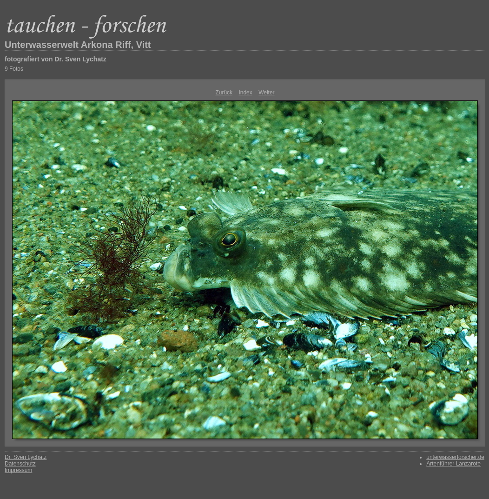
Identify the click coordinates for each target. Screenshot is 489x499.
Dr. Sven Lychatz (25, 457)
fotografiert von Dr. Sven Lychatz (55, 59)
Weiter (266, 92)
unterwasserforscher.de (455, 457)
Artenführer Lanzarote (453, 463)
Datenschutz (20, 463)
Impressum (18, 470)
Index (245, 92)
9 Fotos (14, 69)
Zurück (223, 92)
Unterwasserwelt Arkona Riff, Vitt (78, 45)
